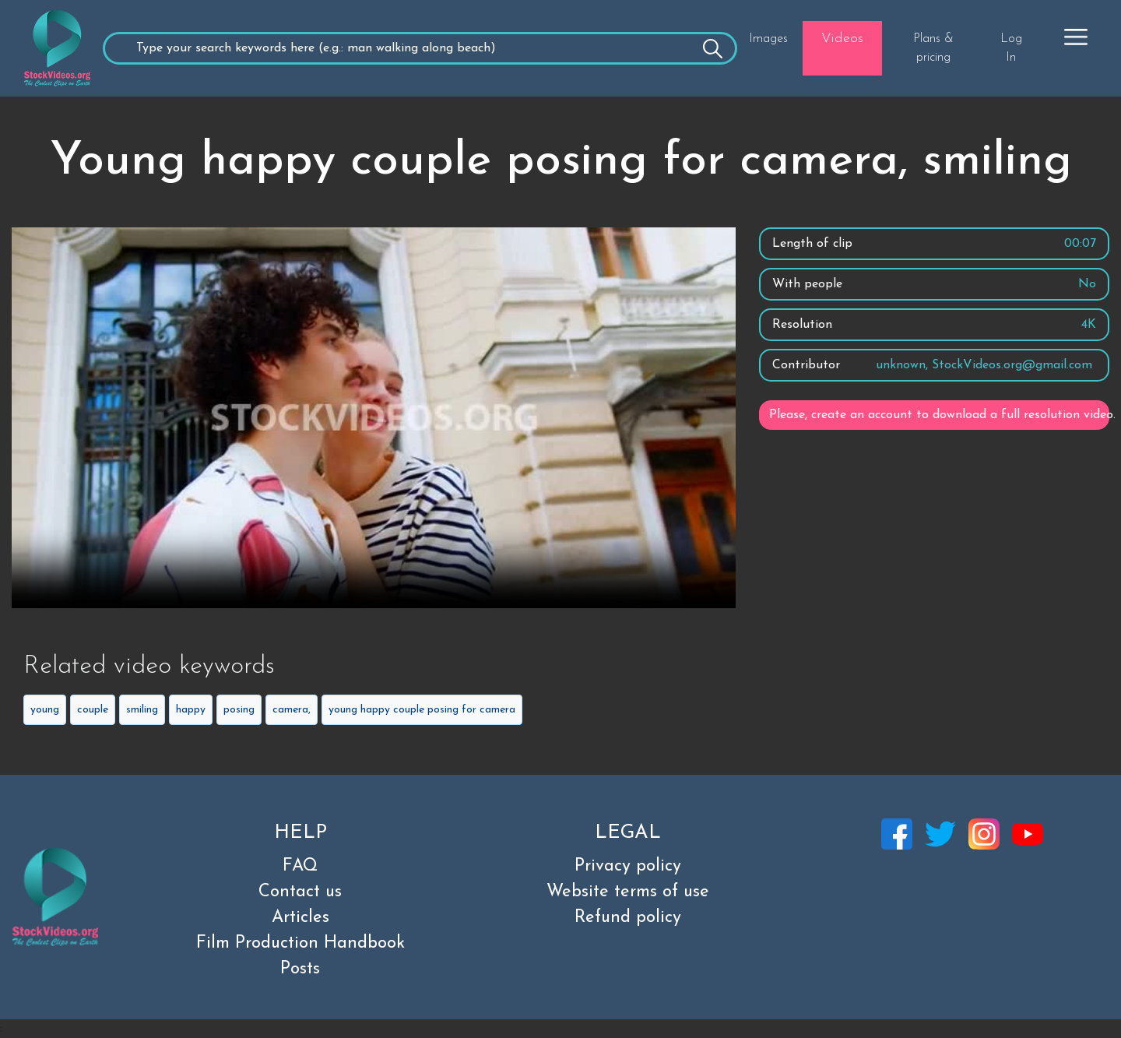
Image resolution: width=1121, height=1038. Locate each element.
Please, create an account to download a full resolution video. (939, 415)
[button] (1076, 36)
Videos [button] (842, 38)
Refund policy (628, 918)
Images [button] (768, 39)
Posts (300, 969)
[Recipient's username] (420, 48)
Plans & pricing (933, 48)
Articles (300, 918)
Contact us (300, 892)
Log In (1011, 48)
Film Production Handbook (300, 943)
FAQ (300, 866)
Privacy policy (628, 866)
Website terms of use (627, 892)
